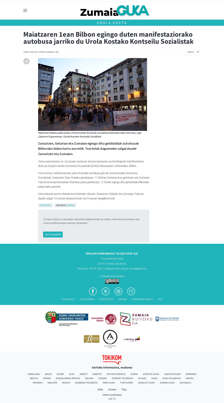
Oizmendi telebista (86, 382)
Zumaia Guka (167, 382)
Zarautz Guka (146, 382)
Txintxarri (126, 382)
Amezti (83, 374)
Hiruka (190, 378)
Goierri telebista (122, 378)
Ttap (123, 389)
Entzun (191, 52)
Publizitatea (106, 299)
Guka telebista (171, 378)
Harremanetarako (142, 299)
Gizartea (45, 205)
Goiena (102, 378)
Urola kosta (112, 22)
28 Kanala (185, 382)
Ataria (134, 374)
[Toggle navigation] (25, 10)
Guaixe (142, 378)
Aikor (48, 374)
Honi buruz (68, 299)
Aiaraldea (34, 374)
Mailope (52, 382)
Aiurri (60, 374)
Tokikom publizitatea (112, 395)
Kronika (38, 382)
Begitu (34, 378)
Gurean (112, 389)
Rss (160, 299)
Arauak (122, 299)
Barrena (191, 374)
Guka (154, 378)
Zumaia (70, 205)
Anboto (97, 374)
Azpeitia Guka (151, 374)
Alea (72, 374)
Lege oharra (87, 299)
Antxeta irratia (116, 374)
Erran (47, 378)
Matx (100, 389)
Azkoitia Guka (172, 374)
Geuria (89, 378)
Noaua (66, 382)
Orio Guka (109, 382)
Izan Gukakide (53, 234)
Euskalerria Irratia (68, 378)
